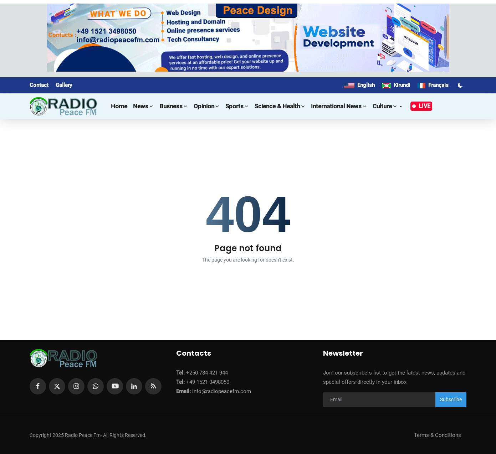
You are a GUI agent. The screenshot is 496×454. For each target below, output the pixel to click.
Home (119, 106)
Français (433, 85)
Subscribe (451, 399)
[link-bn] (248, 38)
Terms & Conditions (437, 435)
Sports (237, 106)
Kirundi (396, 85)
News (143, 106)
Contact (39, 85)
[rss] (153, 386)
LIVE (421, 106)
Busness (173, 106)
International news (339, 106)
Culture (385, 106)
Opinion (207, 106)
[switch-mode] (461, 85)
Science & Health (280, 106)
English (359, 85)
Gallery (64, 85)
